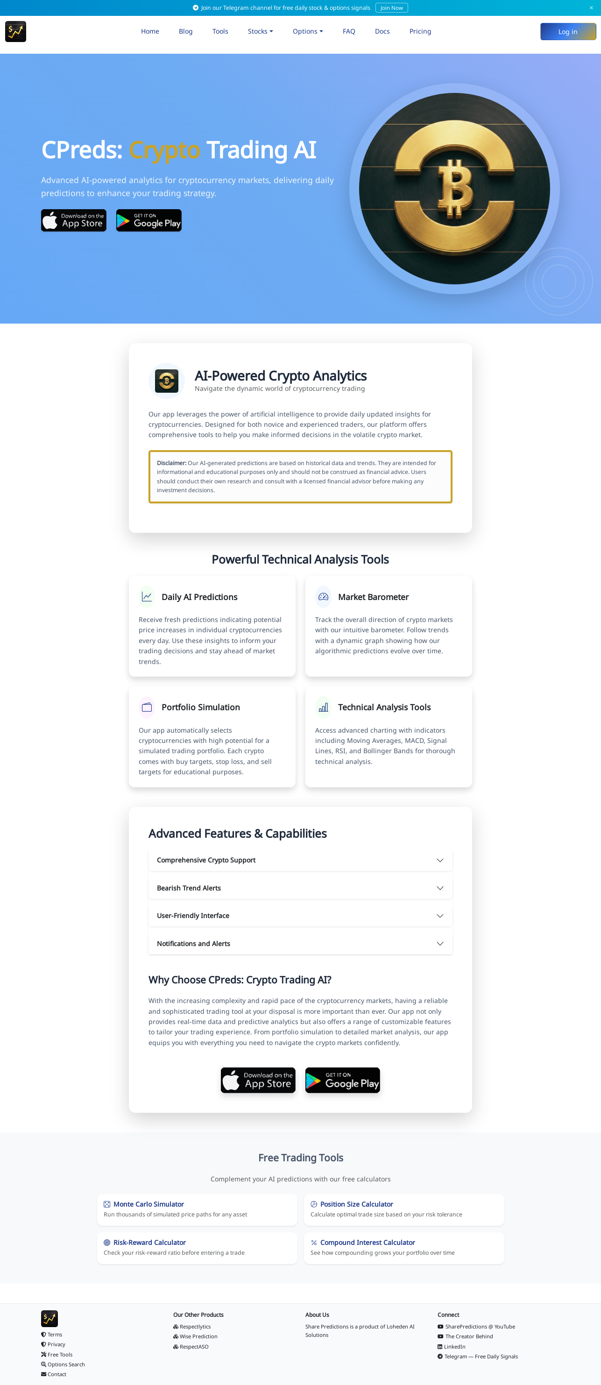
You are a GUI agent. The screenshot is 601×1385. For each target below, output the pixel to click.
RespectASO (191, 1346)
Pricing (420, 31)
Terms (52, 1334)
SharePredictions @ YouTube (476, 1326)
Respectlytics (192, 1326)
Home (150, 31)
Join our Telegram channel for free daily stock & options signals (301, 8)
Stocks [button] (258, 31)
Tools (220, 31)
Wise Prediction (195, 1336)
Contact (54, 1374)
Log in (568, 31)
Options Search (63, 1364)
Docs (382, 31)
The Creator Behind (465, 1336)
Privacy (53, 1344)
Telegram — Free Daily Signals (478, 1356)
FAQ (349, 31)
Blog (186, 31)
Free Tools (57, 1354)
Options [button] (305, 31)
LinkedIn (452, 1346)
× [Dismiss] (591, 8)
